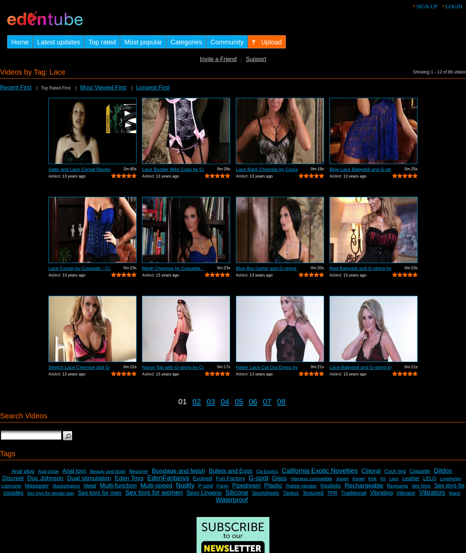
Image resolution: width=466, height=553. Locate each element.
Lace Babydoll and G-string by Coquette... (360, 367)
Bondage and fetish (178, 471)
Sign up (426, 6)
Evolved (202, 478)
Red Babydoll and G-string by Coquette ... (360, 268)
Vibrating (381, 493)
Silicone (236, 492)
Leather (410, 478)
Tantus (291, 493)
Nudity (185, 485)
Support (256, 59)
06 (253, 401)
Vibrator (405, 493)
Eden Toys (129, 478)
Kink (372, 478)
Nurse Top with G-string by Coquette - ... (173, 367)
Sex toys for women (154, 492)
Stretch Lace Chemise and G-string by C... (79, 367)
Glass (279, 478)
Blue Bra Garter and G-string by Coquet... (267, 268)
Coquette (420, 471)
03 (210, 401)
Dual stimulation (89, 478)
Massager (37, 485)
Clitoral (371, 471)
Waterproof (232, 500)
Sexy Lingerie (204, 493)
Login (453, 6)
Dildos (443, 470)
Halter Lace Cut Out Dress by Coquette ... (267, 367)
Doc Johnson (45, 478)
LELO (429, 478)
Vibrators (432, 492)
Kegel (358, 478)
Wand (454, 493)
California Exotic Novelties (320, 470)
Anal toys (75, 471)
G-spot (258, 478)
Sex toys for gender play (50, 493)
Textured (313, 493)
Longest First (153, 87)
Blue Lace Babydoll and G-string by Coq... (360, 169)
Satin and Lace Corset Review (79, 169)
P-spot (205, 486)
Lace (394, 478)
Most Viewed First (103, 87)
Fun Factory (230, 478)
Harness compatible (311, 478)
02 (197, 401)
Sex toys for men (100, 493)
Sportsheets (265, 493)
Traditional (353, 493)
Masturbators (66, 486)
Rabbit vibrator (301, 486)
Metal (90, 486)
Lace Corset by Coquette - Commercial (79, 268)
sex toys (421, 486)
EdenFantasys (168, 478)
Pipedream (246, 485)
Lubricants (11, 486)
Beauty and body (108, 471)
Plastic (273, 485)
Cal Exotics (267, 471)
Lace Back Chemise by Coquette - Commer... (267, 169)
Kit (383, 478)
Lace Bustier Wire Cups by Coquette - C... (173, 169)
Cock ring (395, 471)
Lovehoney (450, 478)
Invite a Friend (218, 59)
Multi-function (118, 485)
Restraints (397, 486)
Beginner (138, 471)
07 (267, 401)
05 (239, 401)
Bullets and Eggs (231, 471)
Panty (223, 486)
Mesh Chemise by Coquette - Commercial (173, 268)
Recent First (15, 87)
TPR (332, 493)
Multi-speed (156, 485)
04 (225, 401)
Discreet (13, 478)
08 (281, 401)
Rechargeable (364, 485)
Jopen (342, 478)
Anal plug (23, 471)
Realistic (330, 485)
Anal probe (48, 471)
